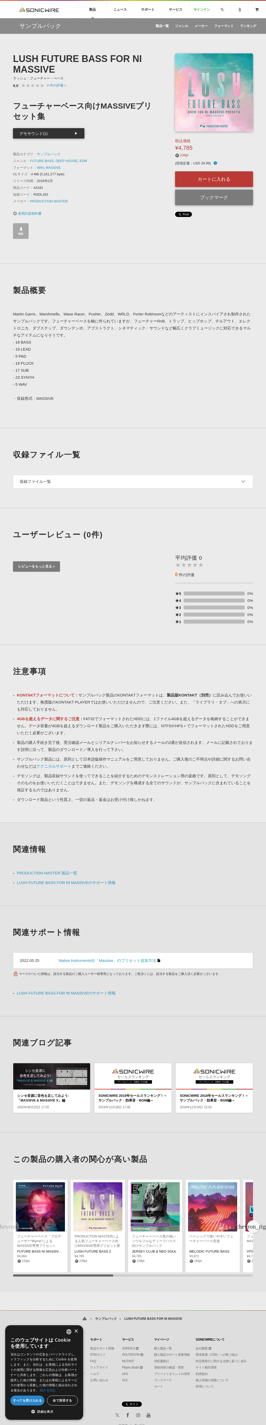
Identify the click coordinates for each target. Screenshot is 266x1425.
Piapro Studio (130, 1367)
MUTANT (128, 1361)
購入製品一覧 (163, 1348)
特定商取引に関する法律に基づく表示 (221, 1361)
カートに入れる (214, 179)
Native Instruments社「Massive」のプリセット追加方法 (107, 960)
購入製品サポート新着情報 (172, 1354)
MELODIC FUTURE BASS (209, 1251)
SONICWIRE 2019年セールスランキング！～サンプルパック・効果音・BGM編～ (132, 1098)
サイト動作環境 (206, 1367)
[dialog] (44, 1372)
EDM (83, 161)
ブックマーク (214, 197)
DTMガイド (97, 1354)
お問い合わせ (99, 1380)
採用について (205, 1386)
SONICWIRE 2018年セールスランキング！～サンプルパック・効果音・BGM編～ (214, 1098)
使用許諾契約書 (27, 213)
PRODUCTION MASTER (49, 201)
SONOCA (128, 1348)
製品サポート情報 (102, 1348)
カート (158, 1386)
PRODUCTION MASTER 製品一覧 (47, 873)
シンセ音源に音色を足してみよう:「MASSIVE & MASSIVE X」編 (43, 1098)
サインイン (202, 9)
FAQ (93, 1361)
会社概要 (202, 1348)
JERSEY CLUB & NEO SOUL (154, 1251)
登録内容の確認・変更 (169, 1367)
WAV (40, 168)
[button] (253, 1226)
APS (125, 1374)
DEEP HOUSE (67, 161)
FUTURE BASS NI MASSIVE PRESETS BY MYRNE (56, 1251)
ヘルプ (94, 1374)
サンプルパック (49, 154)
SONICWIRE (39, 9)
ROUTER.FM (130, 1354)
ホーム (84, 1319)
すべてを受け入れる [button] (27, 1400)
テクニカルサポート (53, 766)
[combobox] (68, 1331)
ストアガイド (99, 1367)
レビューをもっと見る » (36, 566)
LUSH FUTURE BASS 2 (93, 1251)
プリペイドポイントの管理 (172, 1374)
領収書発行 (161, 1361)
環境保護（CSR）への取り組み (217, 1354)
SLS (125, 1380)
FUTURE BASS (42, 161)
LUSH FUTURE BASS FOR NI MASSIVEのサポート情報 (66, 882)
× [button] (76, 1331)
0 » (56, 85)
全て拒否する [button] (62, 1400)
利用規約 (202, 1374)
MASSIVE (53, 168)
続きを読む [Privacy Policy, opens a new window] (48, 1390)
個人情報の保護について (212, 1380)
